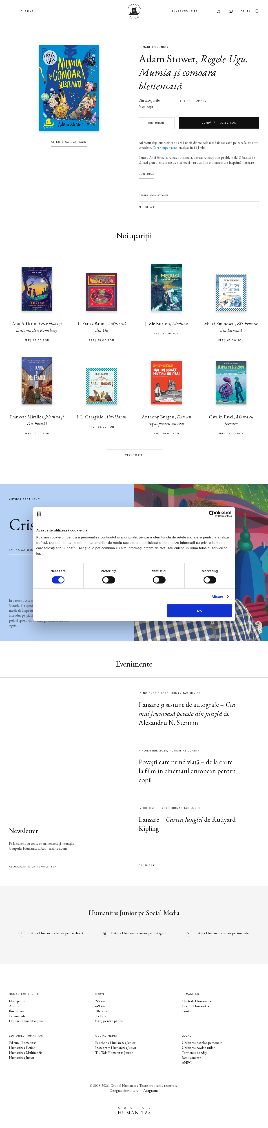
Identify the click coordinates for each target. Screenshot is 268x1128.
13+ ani (100, 1016)
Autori (14, 1006)
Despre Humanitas (195, 1006)
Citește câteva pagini (69, 142)
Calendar (146, 865)
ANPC (187, 1062)
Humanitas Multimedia (25, 1052)
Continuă (146, 173)
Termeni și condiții (194, 1052)
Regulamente (191, 1057)
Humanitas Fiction (22, 1047)
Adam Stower (167, 59)
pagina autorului (23, 550)
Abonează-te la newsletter (33, 866)
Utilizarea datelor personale (202, 1042)
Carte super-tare (165, 147)
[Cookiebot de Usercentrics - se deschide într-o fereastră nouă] (212, 514)
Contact (188, 1011)
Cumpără (219, 123)
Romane (200, 100)
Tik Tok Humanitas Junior (114, 1052)
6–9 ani (186, 100)
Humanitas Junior (21, 1057)
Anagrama (150, 1090)
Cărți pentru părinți (109, 1021)
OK (199, 611)
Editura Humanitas (23, 1042)
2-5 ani (100, 1001)
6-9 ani (100, 1006)
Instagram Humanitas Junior (115, 1047)
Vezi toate (134, 455)
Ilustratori (16, 1011)
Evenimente (17, 1016)
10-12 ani (101, 1011)
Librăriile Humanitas (196, 1001)
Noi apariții (17, 1001)
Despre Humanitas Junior (27, 1021)
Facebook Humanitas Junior (115, 1042)
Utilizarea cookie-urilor (198, 1047)
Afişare (217, 596)
